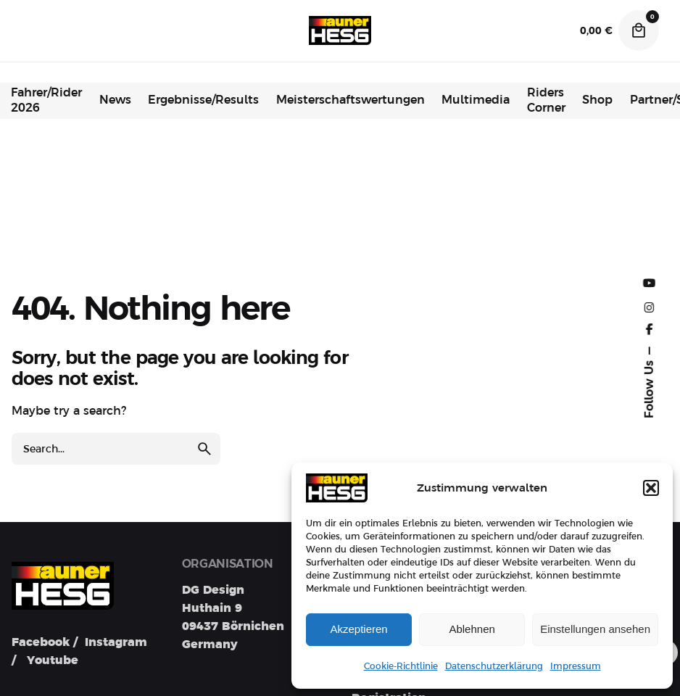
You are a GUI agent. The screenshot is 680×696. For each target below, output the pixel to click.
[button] (651, 488)
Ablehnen (471, 629)
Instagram (116, 642)
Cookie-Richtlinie (401, 666)
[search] (204, 449)
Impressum (575, 666)
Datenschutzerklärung (494, 666)
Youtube (52, 660)
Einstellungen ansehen (595, 629)
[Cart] (638, 30)
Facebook (41, 642)
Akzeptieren (358, 629)
